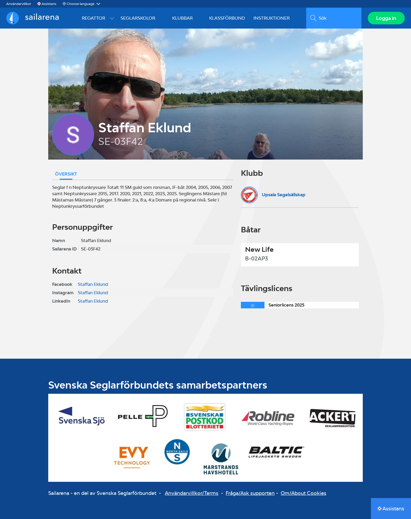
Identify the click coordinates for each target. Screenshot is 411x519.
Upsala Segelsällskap (283, 194)
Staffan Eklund (93, 284)
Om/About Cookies (303, 493)
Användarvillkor (18, 4)
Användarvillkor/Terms (191, 493)
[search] (333, 18)
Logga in (386, 18)
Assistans (49, 4)
